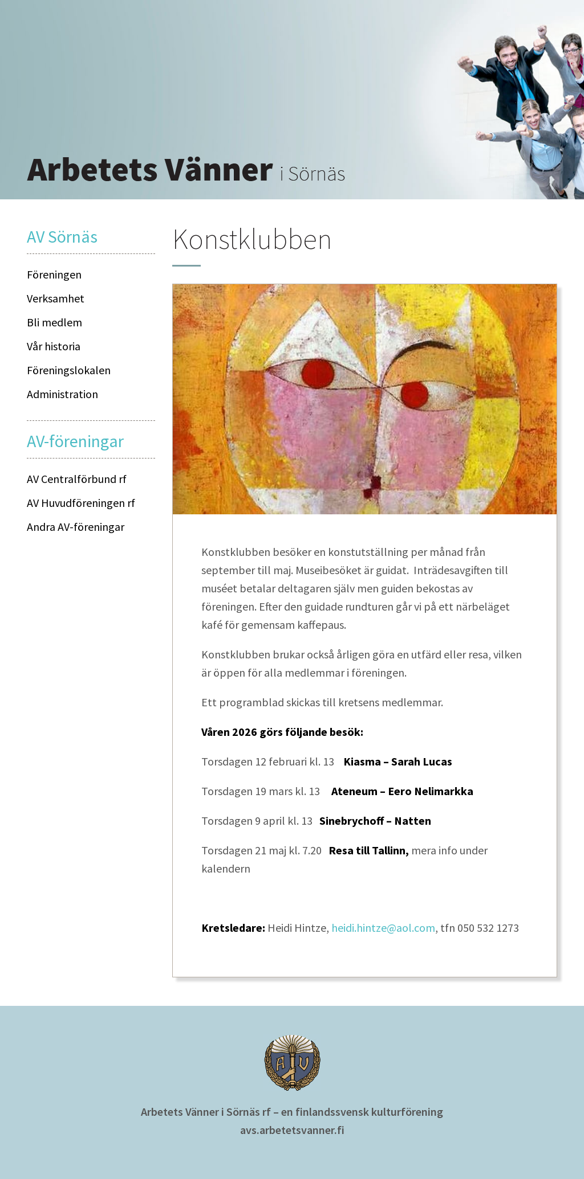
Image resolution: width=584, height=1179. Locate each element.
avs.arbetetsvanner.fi (292, 1130)
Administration (62, 394)
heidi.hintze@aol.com (383, 927)
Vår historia (53, 346)
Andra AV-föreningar (75, 526)
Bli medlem (54, 322)
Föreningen (54, 274)
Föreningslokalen (69, 370)
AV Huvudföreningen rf (81, 503)
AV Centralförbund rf (77, 479)
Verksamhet (55, 298)
